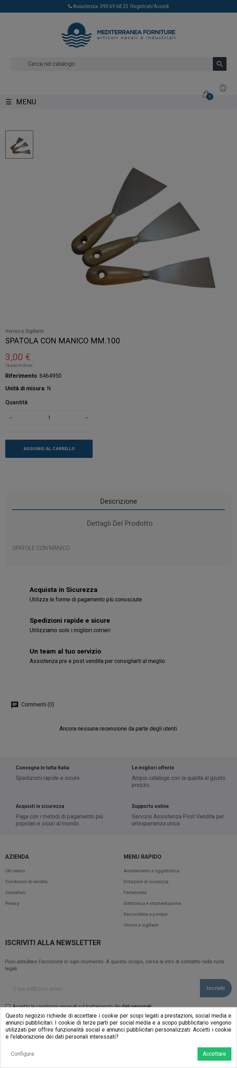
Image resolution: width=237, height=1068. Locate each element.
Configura (22, 1053)
